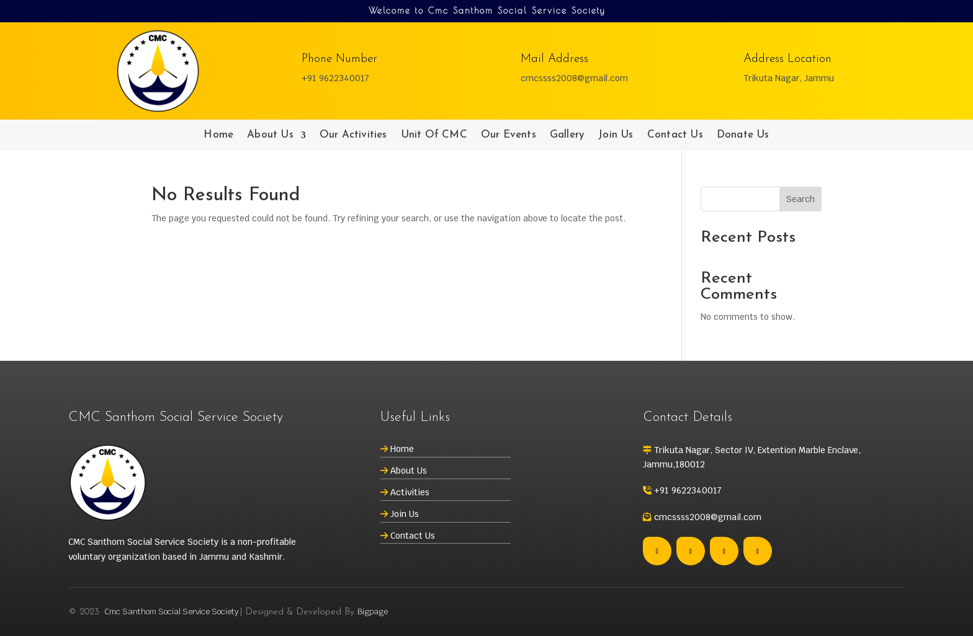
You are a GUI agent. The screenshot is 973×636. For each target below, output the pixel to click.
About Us (270, 135)
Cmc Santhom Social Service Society (171, 611)
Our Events (508, 135)
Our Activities (353, 135)
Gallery (567, 135)
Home (218, 135)
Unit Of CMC (434, 135)
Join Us (615, 135)
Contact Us (675, 135)
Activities (409, 492)
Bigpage (372, 611)
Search (800, 199)
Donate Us (743, 135)
